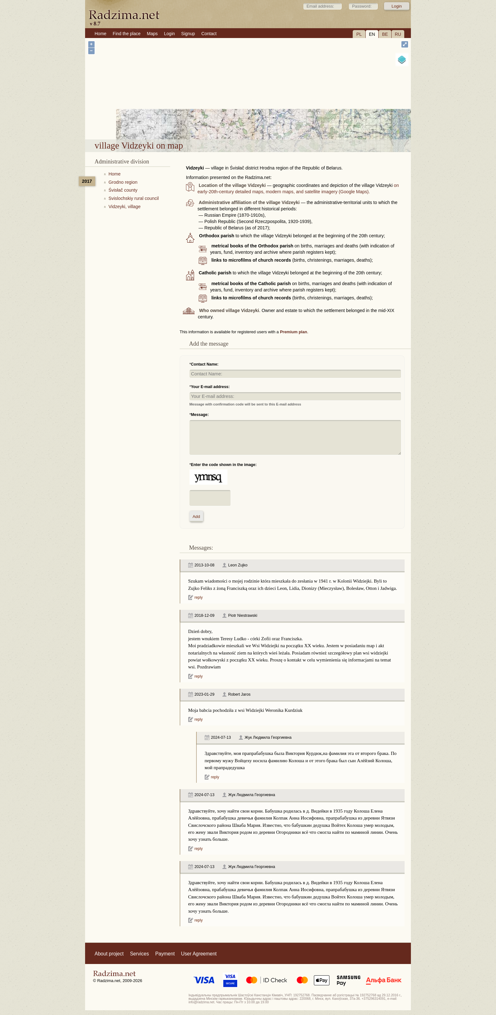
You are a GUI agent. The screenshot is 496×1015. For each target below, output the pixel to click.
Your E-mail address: (210, 387)
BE (385, 34)
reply (199, 597)
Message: (200, 414)
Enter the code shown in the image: (224, 465)
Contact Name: (205, 364)
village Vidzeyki (270, 122)
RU (398, 34)
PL (359, 34)
